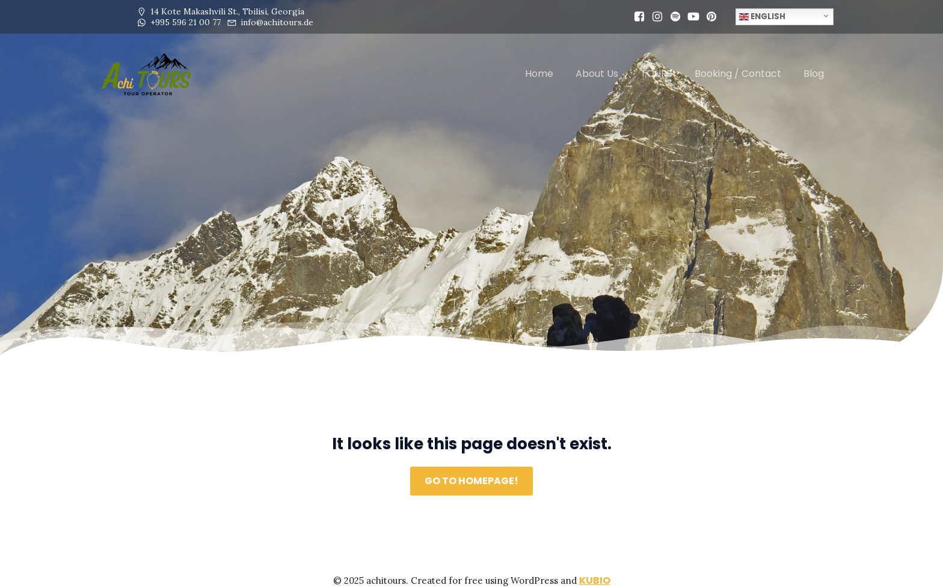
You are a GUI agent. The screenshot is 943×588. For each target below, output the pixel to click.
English (762, 16)
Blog (813, 73)
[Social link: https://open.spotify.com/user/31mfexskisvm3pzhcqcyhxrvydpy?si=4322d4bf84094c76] (672, 17)
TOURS (656, 73)
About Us (597, 73)
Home (539, 73)
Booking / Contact (738, 73)
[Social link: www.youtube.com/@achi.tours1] (690, 17)
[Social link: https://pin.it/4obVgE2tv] (708, 17)
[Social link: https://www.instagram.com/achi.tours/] (654, 17)
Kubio (594, 580)
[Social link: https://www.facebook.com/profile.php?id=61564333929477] (636, 17)
